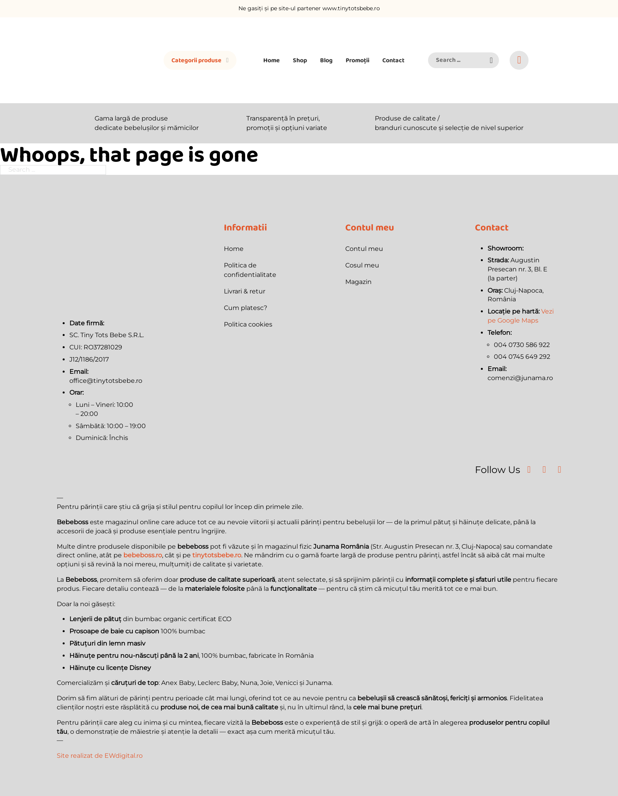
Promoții (357, 60)
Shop (300, 60)
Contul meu (364, 248)
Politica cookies (248, 324)
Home (271, 60)
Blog (326, 60)
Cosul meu (362, 265)
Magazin (358, 282)
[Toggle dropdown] (227, 60)
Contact (393, 60)
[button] (491, 60)
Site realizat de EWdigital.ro (100, 755)
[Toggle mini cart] (519, 60)
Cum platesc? (245, 308)
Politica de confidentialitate (250, 270)
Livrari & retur (244, 291)
